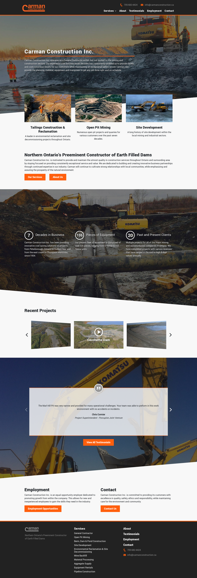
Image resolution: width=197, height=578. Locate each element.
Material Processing (84, 559)
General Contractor (83, 533)
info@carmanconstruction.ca (157, 4)
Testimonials (136, 10)
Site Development (82, 545)
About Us (58, 177)
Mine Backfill (80, 555)
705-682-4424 (128, 4)
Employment (154, 10)
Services (110, 10)
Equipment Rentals (83, 567)
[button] (170, 334)
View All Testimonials (98, 442)
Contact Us (110, 508)
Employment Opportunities (43, 508)
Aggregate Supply (82, 563)
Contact (169, 10)
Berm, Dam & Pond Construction (90, 541)
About (122, 10)
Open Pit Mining (82, 537)
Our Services (35, 177)
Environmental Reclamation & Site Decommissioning (91, 550)
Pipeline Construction (84, 571)
